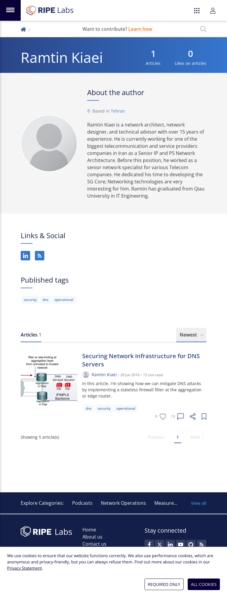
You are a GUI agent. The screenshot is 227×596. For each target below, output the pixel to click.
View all (198, 503)
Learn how (140, 29)
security (30, 299)
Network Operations (123, 503)
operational (63, 299)
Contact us (94, 544)
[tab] (31, 335)
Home (89, 529)
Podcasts (82, 503)
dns (45, 299)
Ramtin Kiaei (104, 374)
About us (92, 536)
